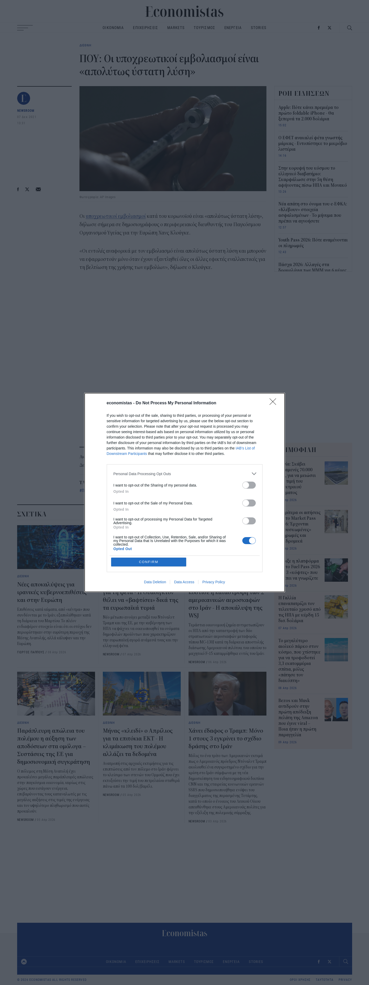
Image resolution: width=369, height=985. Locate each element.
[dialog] (185, 492)
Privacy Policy (213, 582)
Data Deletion (155, 582)
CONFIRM (148, 562)
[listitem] (184, 473)
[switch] (249, 485)
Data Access (184, 582)
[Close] (274, 403)
